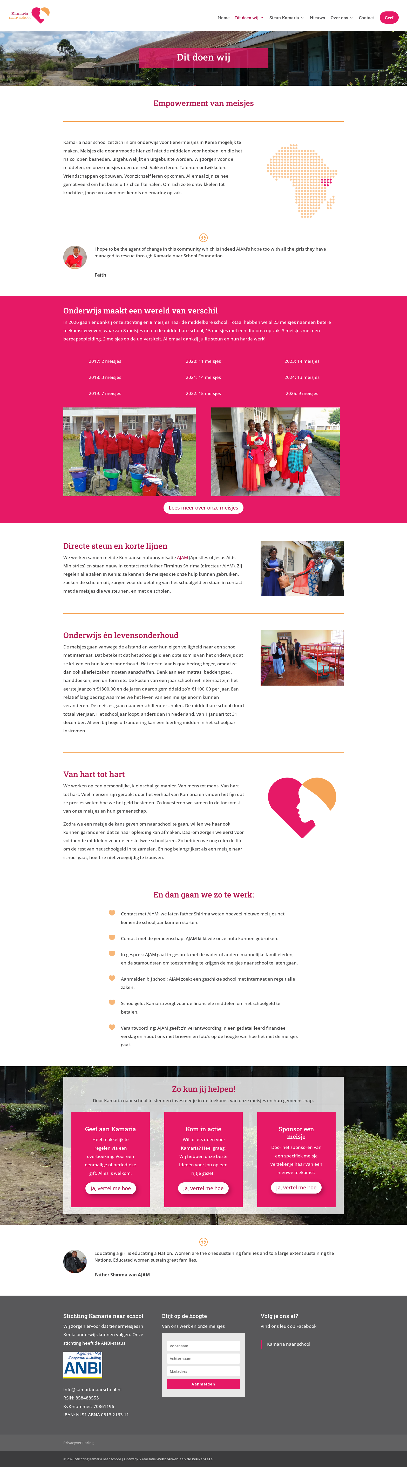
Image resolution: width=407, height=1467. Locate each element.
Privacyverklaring (78, 1442)
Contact (366, 18)
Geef (389, 18)
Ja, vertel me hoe (111, 1188)
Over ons (339, 18)
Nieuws (317, 18)
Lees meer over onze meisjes (203, 507)
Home (223, 18)
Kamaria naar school (288, 1344)
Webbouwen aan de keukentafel (185, 1459)
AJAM (182, 557)
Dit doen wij (247, 18)
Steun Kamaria (284, 18)
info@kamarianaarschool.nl (92, 1389)
